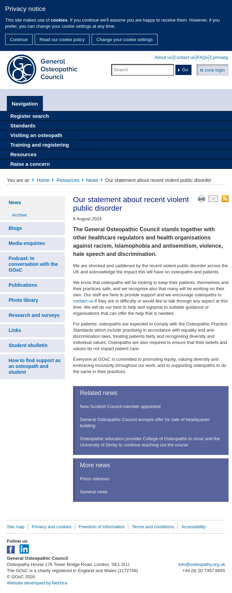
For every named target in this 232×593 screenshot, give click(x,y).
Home (43, 180)
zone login (212, 70)
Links (15, 330)
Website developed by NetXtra (37, 582)
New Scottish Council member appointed (120, 406)
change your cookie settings (63, 26)
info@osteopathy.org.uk (201, 564)
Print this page (201, 198)
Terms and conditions (153, 526)
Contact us (184, 57)
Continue (19, 39)
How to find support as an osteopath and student (35, 366)
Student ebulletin (28, 345)
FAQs (202, 57)
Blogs (15, 228)
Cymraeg (219, 57)
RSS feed (225, 198)
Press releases (94, 478)
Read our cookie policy (62, 39)
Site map (15, 526)
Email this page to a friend (213, 198)
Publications (23, 285)
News (92, 180)
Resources (68, 180)
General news (93, 491)
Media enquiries (27, 243)
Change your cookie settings (124, 39)
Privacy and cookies (51, 526)
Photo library (23, 300)
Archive (19, 215)
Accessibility (193, 526)
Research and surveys (34, 315)
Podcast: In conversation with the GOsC (33, 264)
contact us (83, 301)
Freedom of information (102, 526)
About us (163, 57)
